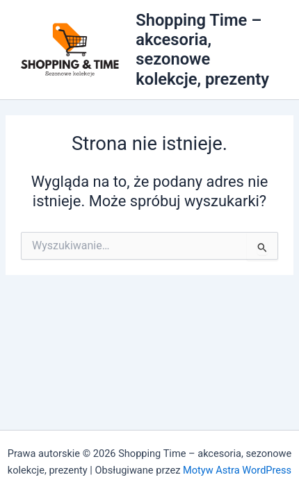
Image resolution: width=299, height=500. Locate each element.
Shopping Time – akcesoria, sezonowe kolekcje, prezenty (202, 49)
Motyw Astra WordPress (237, 470)
